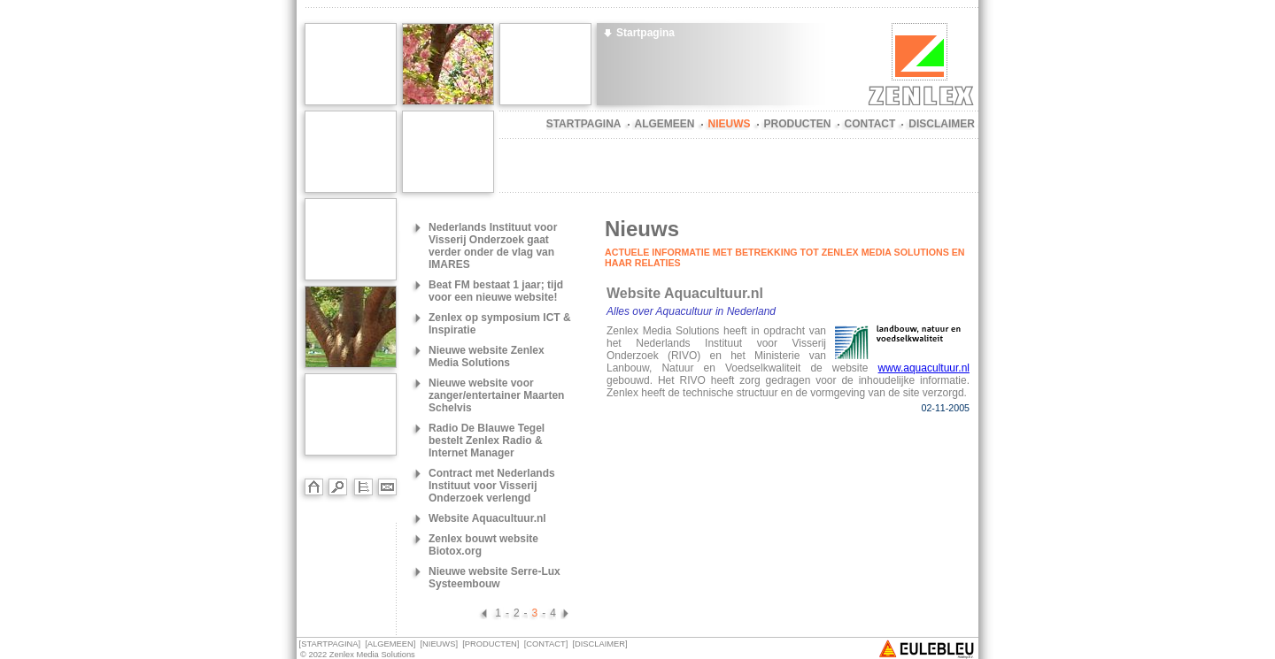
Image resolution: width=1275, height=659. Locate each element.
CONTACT (870, 124)
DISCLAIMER (941, 124)
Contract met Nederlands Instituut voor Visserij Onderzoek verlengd (492, 485)
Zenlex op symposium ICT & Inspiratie (500, 323)
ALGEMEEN (665, 124)
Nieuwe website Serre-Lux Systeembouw (494, 577)
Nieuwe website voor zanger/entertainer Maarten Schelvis (496, 395)
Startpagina (645, 33)
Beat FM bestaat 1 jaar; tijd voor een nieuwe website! (496, 291)
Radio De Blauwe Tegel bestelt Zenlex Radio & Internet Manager (487, 440)
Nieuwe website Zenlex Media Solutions (487, 356)
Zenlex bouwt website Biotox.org (483, 545)
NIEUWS (729, 124)
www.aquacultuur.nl (924, 368)
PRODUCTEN (797, 124)
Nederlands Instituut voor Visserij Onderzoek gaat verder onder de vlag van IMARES (493, 246)
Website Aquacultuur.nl (487, 518)
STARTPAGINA (584, 124)
